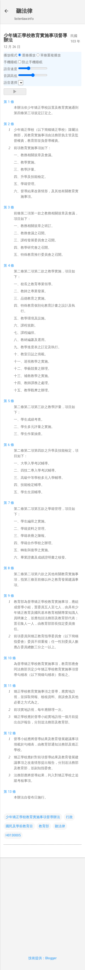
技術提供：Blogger (42, 958)
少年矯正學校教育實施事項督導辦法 (33, 817)
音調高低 (10, 76)
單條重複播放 (50, 55)
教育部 (44, 826)
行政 (69, 817)
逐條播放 (29, 55)
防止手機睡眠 (32, 62)
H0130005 (13, 835)
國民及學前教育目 (19, 826)
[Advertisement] (42, 904)
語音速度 (10, 69)
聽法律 (24, 11)
